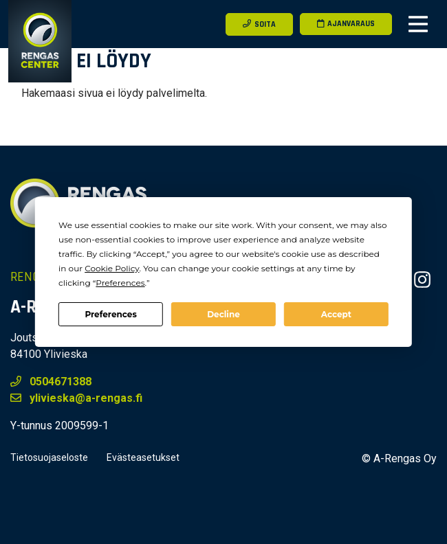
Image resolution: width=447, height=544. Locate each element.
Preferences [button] (120, 282)
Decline (223, 314)
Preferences (110, 314)
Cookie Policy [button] (112, 268)
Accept (336, 314)
